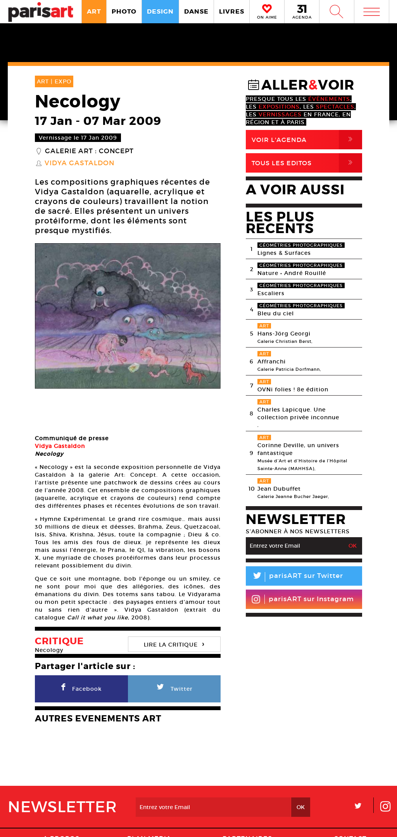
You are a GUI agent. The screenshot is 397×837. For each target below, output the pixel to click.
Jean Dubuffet (279, 488)
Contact (350, 798)
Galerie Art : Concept (89, 151)
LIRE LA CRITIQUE (174, 603)
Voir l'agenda (307, 139)
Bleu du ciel (275, 313)
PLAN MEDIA (149, 798)
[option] (128, 316)
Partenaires (247, 798)
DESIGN (160, 11)
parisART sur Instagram (302, 599)
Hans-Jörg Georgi (284, 333)
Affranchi (271, 361)
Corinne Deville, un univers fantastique (298, 449)
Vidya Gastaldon (79, 163)
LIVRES (231, 11)
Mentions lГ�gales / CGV (200, 823)
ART (94, 11)
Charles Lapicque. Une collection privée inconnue (298, 413)
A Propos (61, 798)
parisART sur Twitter (294, 577)
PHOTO (124, 11)
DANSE (196, 11)
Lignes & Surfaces (284, 252)
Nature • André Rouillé (291, 273)
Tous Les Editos (307, 163)
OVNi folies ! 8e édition (292, 389)
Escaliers (271, 293)
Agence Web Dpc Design (320, 823)
